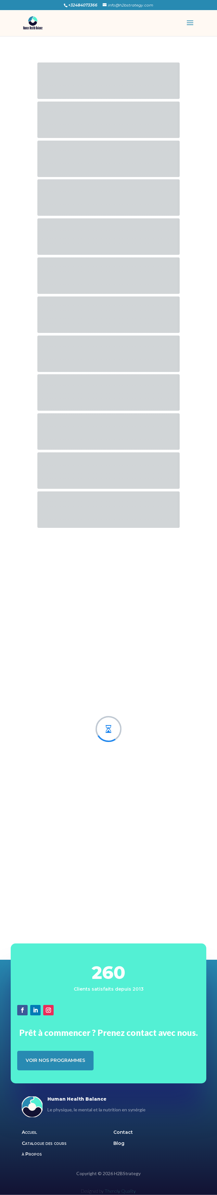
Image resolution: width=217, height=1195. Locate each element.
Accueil (29, 1132)
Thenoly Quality (120, 1191)
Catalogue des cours (44, 1143)
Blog (118, 1143)
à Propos (32, 1154)
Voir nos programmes (55, 1060)
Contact (123, 1132)
